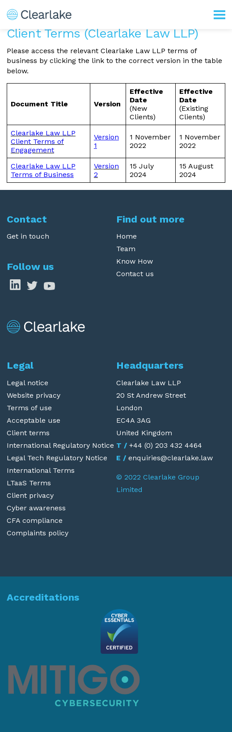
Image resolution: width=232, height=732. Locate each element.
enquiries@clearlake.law (170, 458)
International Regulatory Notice (60, 445)
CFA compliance (35, 520)
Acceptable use (33, 420)
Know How (134, 261)
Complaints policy (37, 533)
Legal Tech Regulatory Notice (57, 458)
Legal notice (27, 383)
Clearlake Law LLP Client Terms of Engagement (43, 141)
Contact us (135, 273)
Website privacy (33, 395)
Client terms (28, 433)
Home (126, 236)
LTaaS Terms (29, 483)
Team (125, 248)
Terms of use (29, 408)
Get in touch (28, 236)
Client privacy (30, 495)
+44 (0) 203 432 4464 (165, 445)
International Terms (41, 470)
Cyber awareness (36, 508)
